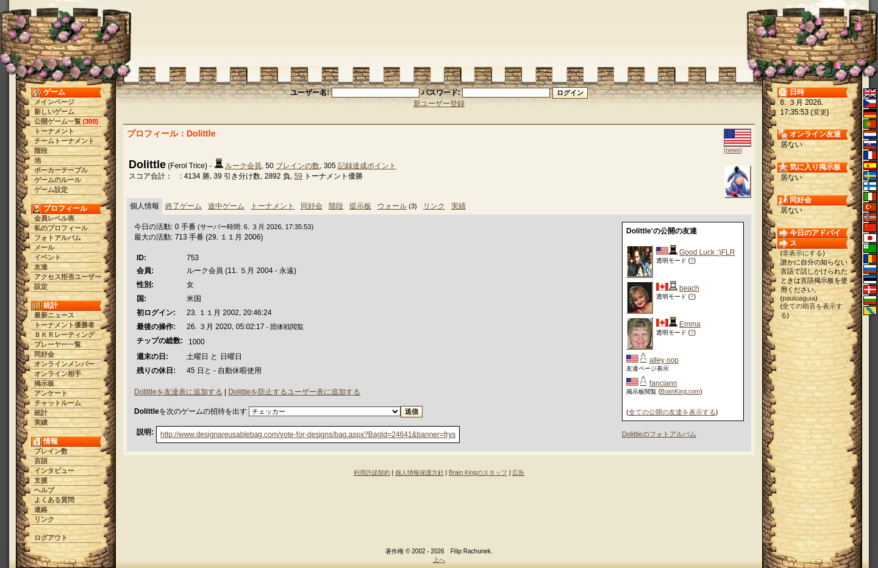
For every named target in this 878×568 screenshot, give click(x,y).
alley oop (664, 360)
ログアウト (51, 537)
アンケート (51, 393)
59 (298, 176)
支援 (41, 480)
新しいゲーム (54, 111)
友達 (41, 267)
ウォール (392, 206)
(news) (733, 150)
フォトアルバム (57, 237)
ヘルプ (44, 490)
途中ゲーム (226, 206)
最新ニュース (54, 315)
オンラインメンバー (64, 363)
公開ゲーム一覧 (57, 121)
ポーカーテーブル (61, 170)
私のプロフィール (61, 228)
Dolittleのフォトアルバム (659, 434)
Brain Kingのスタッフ (478, 472)
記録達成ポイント (367, 166)
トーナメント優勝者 (64, 324)
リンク (44, 519)
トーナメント (54, 131)
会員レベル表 (54, 218)
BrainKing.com (680, 391)
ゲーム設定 (51, 189)
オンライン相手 (57, 373)
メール (44, 247)
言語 (41, 460)
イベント (47, 257)
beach (689, 288)
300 (90, 121)
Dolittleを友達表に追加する (178, 392)
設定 (41, 286)
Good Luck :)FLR (707, 252)
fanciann (663, 383)
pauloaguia (798, 298)
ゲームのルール (57, 179)
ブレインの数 (297, 166)
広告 (518, 472)
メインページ (54, 101)
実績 (41, 422)
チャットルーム (57, 402)
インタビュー (54, 470)
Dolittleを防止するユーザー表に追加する (294, 392)
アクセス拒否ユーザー (67, 276)
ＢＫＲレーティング (64, 334)
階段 (41, 150)
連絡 (41, 509)
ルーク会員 (243, 166)
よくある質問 (54, 499)
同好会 (44, 354)
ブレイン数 (51, 451)
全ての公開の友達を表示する (672, 412)
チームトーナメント (64, 140)
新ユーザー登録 (439, 103)
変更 (820, 112)
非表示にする (802, 253)
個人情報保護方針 (419, 472)
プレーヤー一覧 (57, 344)
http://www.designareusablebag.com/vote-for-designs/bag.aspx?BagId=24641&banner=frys (307, 434)
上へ (439, 559)
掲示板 (44, 383)
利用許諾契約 (372, 472)
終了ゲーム (183, 206)
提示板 (360, 206)
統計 (41, 412)
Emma (690, 324)
